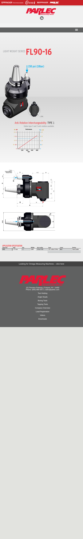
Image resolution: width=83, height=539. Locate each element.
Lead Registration (42, 312)
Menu (76, 30)
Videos (42, 315)
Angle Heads (43, 297)
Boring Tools (42, 301)
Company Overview (42, 308)
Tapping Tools (42, 304)
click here (60, 264)
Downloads (42, 319)
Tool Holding (42, 293)
